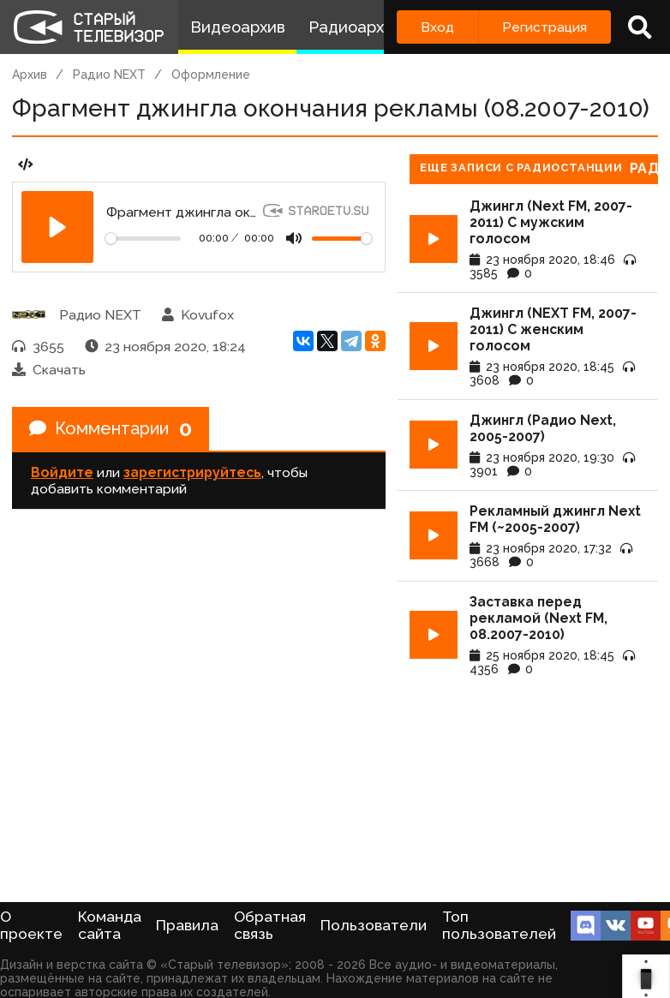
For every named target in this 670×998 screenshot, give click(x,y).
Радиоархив (355, 27)
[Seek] (143, 238)
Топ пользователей (499, 925)
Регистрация (544, 27)
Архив (29, 74)
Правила (187, 925)
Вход (437, 27)
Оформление (210, 74)
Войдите (62, 472)
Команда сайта (109, 925)
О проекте (31, 925)
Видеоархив (237, 27)
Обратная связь (270, 925)
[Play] (57, 227)
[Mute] (294, 238)
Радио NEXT (109, 74)
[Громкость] (342, 238)
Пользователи (373, 925)
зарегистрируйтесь (192, 472)
